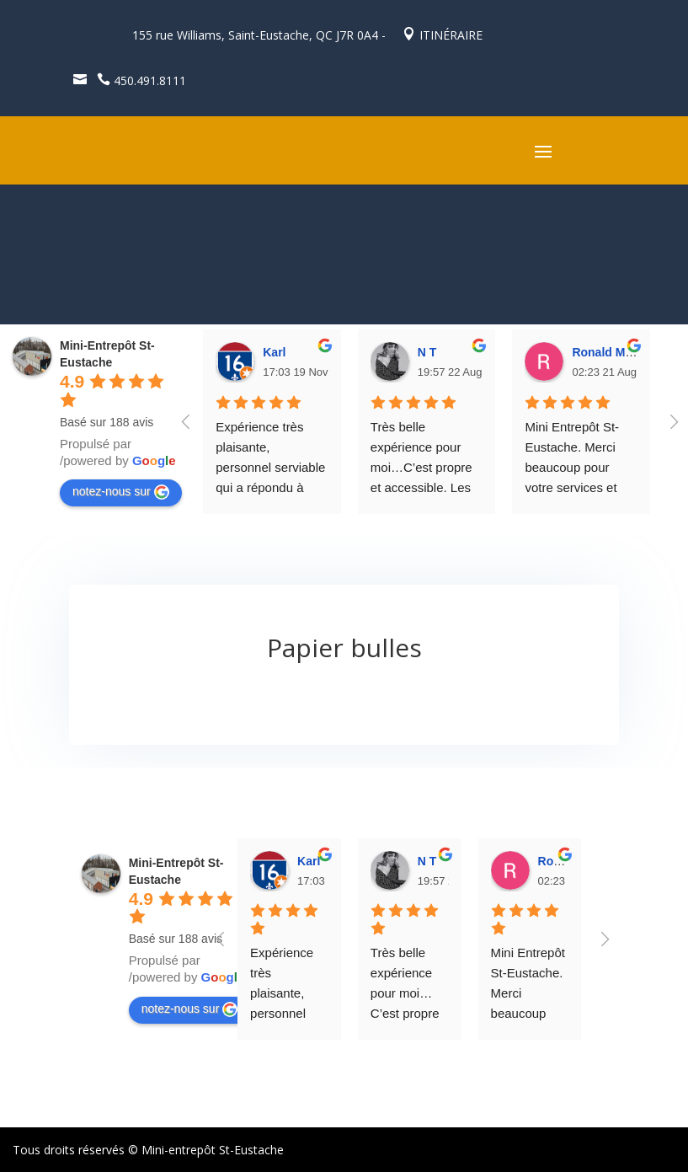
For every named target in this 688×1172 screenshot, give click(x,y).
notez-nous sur (120, 492)
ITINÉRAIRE (443, 35)
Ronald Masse (611, 352)
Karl (274, 352)
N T (427, 352)
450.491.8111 (138, 80)
